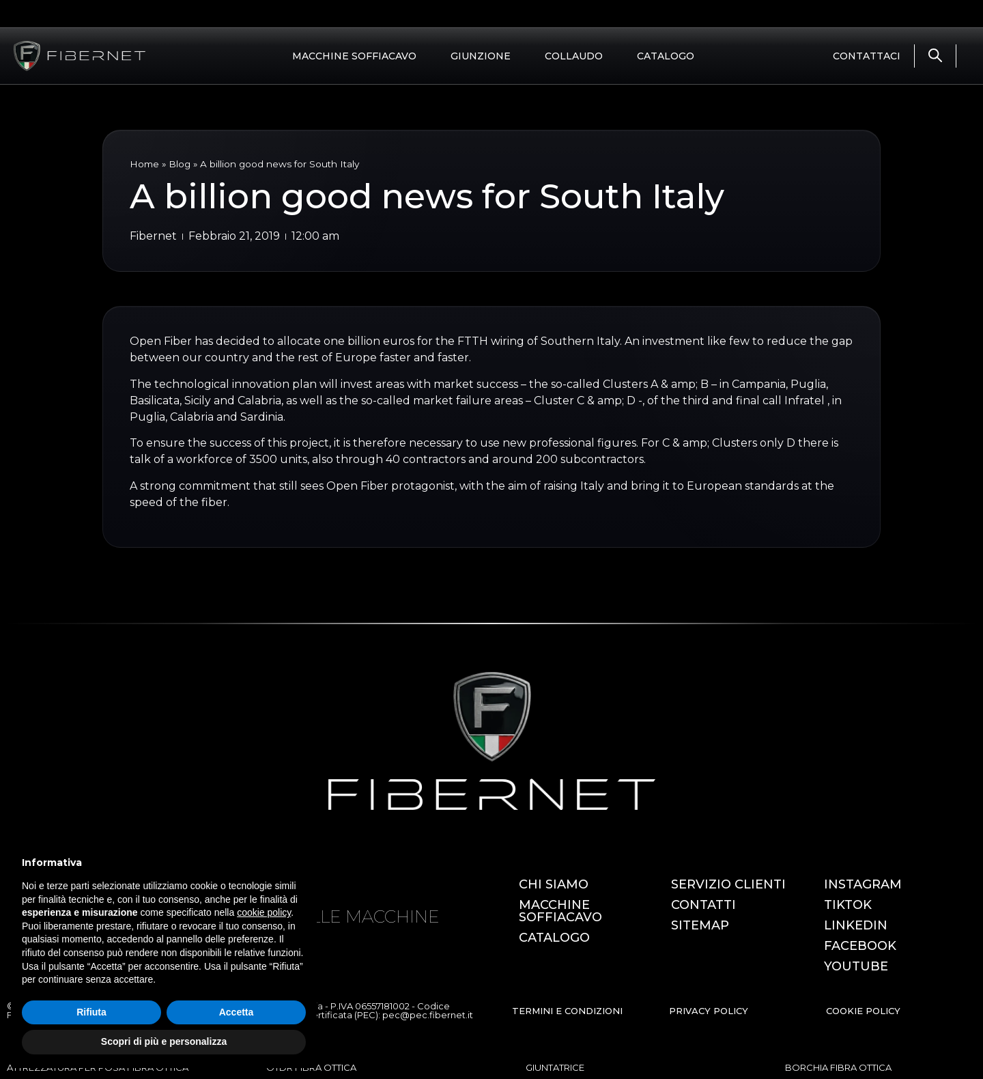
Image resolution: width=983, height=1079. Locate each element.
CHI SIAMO (553, 884)
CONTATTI (703, 904)
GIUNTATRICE (555, 1067)
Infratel (805, 400)
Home (144, 163)
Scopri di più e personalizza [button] (164, 1041)
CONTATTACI (866, 56)
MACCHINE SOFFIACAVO (354, 56)
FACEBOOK (860, 945)
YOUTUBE (856, 966)
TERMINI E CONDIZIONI (567, 1010)
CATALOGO (665, 56)
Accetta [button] (236, 1012)
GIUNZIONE (481, 56)
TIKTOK (848, 904)
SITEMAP (700, 925)
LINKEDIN (855, 925)
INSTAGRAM (863, 884)
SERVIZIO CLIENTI (728, 884)
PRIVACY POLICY (708, 1010)
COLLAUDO (574, 56)
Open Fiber (162, 341)
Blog (179, 163)
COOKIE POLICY (863, 1010)
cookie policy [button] (264, 912)
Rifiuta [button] (91, 1012)
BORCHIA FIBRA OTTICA (838, 1067)
